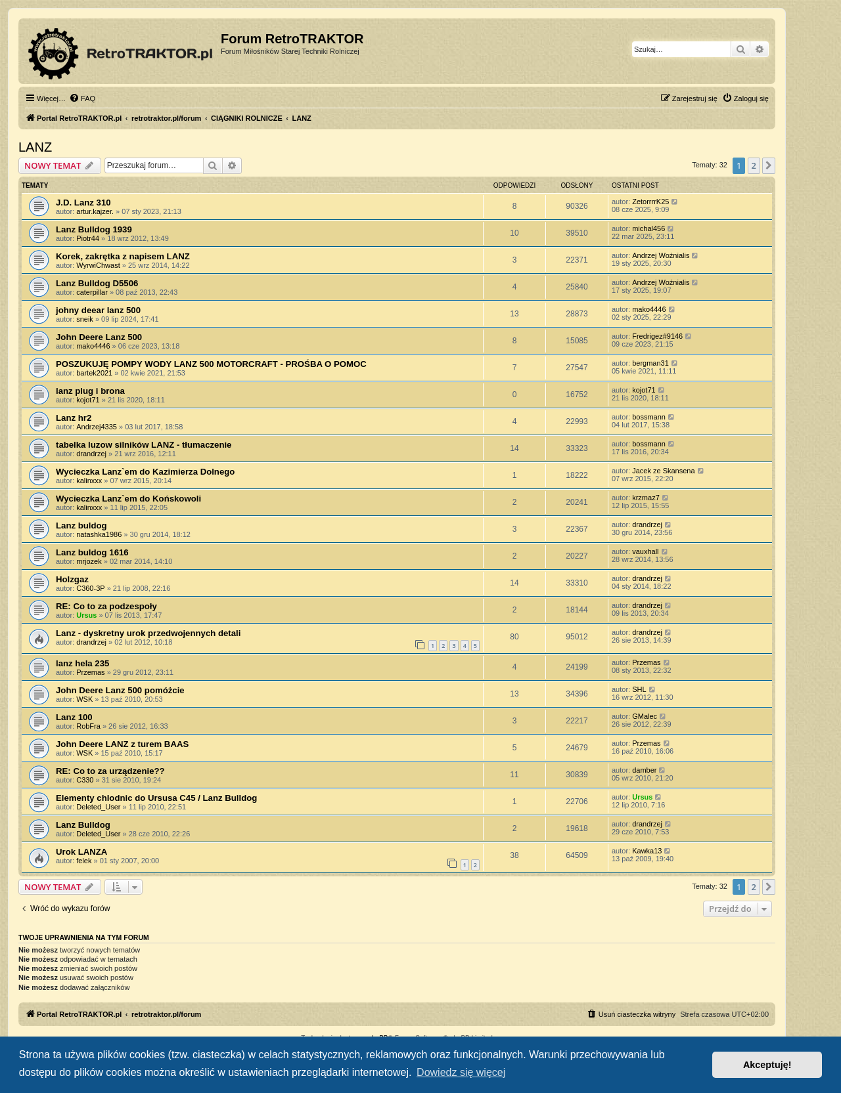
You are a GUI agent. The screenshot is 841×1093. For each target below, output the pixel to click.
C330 (84, 780)
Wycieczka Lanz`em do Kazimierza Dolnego (145, 472)
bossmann (649, 417)
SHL (639, 689)
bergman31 (650, 363)
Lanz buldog (81, 525)
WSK (84, 699)
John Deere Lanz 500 (99, 337)
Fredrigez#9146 (657, 336)
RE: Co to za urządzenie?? (110, 771)
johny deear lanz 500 (98, 310)
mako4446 (649, 309)
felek (83, 861)
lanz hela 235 (82, 663)
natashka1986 (99, 534)
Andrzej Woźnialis (660, 255)
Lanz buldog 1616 (92, 552)
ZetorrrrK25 (650, 201)
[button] (768, 165)
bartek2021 (94, 373)
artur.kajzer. (95, 211)
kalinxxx (89, 480)
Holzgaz (72, 579)
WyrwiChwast (98, 265)
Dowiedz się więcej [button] (461, 1072)
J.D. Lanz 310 (83, 202)
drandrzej (91, 454)
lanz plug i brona (90, 391)
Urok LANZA (81, 852)
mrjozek (89, 561)
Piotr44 (87, 238)
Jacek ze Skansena (663, 471)
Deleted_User (98, 807)
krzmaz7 (646, 498)
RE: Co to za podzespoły (106, 606)
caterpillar (92, 292)
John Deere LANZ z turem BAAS (122, 744)
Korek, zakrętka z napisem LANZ (123, 256)
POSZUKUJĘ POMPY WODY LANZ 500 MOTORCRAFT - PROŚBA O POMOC (211, 364)
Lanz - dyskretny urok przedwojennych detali (148, 633)
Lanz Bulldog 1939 (94, 229)
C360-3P (90, 588)
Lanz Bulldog (83, 825)
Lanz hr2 (73, 418)
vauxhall (645, 551)
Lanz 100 (74, 717)
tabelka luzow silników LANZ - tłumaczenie (143, 445)
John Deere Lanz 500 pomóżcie (120, 690)
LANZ (35, 147)
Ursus (86, 615)
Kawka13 (647, 851)
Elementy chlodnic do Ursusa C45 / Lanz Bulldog (156, 798)
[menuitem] (82, 98)
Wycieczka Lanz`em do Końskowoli (128, 499)
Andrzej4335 (96, 427)
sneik (84, 319)
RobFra (88, 726)
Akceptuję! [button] (767, 1065)
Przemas (90, 672)
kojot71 (87, 400)
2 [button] (754, 165)
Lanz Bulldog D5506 (97, 283)
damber (644, 770)
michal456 (648, 228)
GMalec (644, 716)
